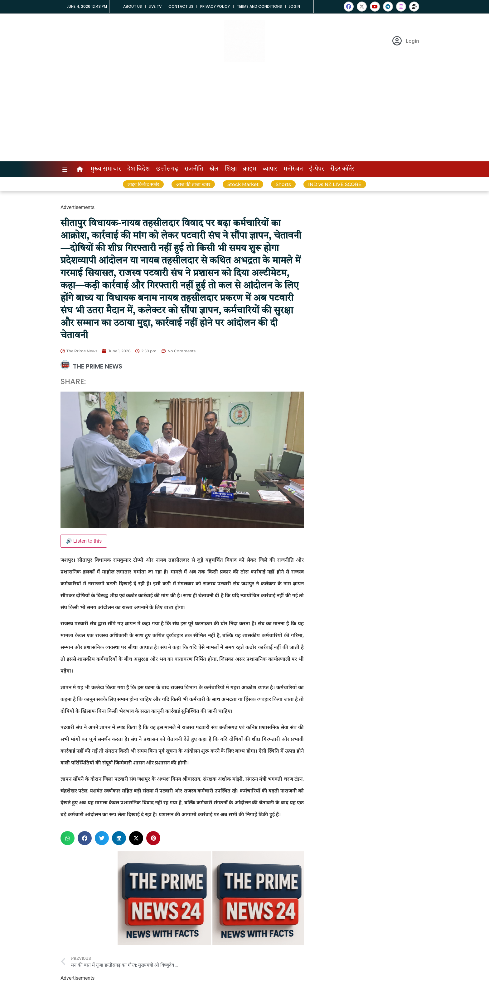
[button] (68, 838)
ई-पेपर (316, 169)
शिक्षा (231, 169)
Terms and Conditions (259, 6)
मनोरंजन (293, 169)
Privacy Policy (215, 6)
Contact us (180, 6)
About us (132, 6)
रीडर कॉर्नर (342, 169)
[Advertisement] (244, 114)
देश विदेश (138, 169)
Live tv (155, 6)
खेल (214, 169)
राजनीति (193, 169)
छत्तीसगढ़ (167, 169)
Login (294, 6)
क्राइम (249, 169)
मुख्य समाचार (105, 169)
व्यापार (270, 169)
